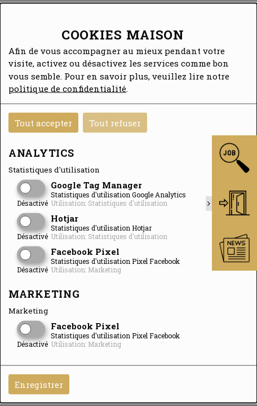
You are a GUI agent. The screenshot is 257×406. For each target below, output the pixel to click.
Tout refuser (115, 122)
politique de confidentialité (67, 88)
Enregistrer (39, 384)
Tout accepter (43, 122)
